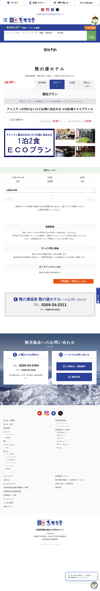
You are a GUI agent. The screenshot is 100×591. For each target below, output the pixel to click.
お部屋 (72, 82)
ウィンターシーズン (63, 466)
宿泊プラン (57, 84)
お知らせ (6, 520)
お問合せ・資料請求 (76, 406)
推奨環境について (61, 516)
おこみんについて (9, 524)
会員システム (38, 3)
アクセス (14, 3)
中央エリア (60, 478)
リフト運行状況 (10, 500)
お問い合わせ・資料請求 (64, 524)
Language (88, 3)
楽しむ (5, 491)
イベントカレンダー (11, 497)
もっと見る (85, 195)
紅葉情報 (8, 509)
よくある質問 (8, 543)
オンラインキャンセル (72, 101)
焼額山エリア (61, 475)
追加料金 (39, 101)
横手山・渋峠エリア (63, 484)
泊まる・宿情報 (9, 460)
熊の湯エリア (61, 481)
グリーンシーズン (10, 503)
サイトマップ (8, 539)
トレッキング (9, 506)
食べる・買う (8, 464)
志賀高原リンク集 (9, 535)
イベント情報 (9, 494)
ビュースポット (10, 474)
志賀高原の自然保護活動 (12, 531)
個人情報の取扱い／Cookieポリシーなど (69, 520)
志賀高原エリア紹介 (62, 469)
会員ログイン (8, 546)
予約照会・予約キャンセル (73, 321)
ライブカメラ (8, 516)
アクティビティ (9, 485)
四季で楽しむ (62, 3)
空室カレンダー (87, 84)
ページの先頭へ (98, 297)
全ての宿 (91, 28)
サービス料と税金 (53, 101)
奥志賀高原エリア (62, 472)
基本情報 (42, 82)
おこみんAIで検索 (91, 37)
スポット (6, 472)
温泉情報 (6, 468)
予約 (6, 487)
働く (5, 481)
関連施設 (8, 477)
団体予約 (76, 417)
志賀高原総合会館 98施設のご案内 (15, 527)
